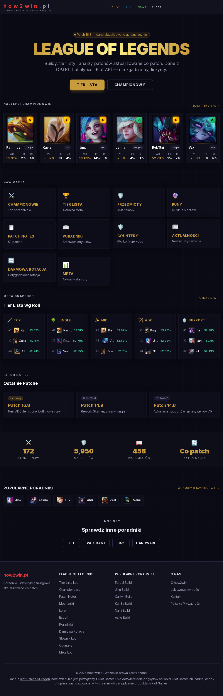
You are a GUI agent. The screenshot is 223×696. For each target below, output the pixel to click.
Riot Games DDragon (35, 679)
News (141, 7)
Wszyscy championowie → (199, 488)
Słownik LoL (67, 638)
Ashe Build (122, 617)
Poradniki (66, 624)
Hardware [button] (146, 543)
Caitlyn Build (123, 596)
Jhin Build (122, 589)
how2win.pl (15, 575)
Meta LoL (65, 652)
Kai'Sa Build (123, 603)
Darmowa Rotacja (71, 631)
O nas (156, 7)
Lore (62, 610)
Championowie (70, 589)
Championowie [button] (130, 85)
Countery (66, 645)
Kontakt (176, 596)
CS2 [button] (120, 543)
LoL (114, 7)
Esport (63, 617)
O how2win (179, 582)
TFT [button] (71, 543)
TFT (128, 7)
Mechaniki (66, 603)
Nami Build (122, 610)
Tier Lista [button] (87, 85)
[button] (20, 138)
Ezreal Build (123, 582)
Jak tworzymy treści (185, 589)
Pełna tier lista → (205, 105)
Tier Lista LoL (68, 582)
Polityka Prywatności (185, 603)
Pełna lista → (209, 297)
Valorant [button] (96, 543)
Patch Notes (68, 596)
